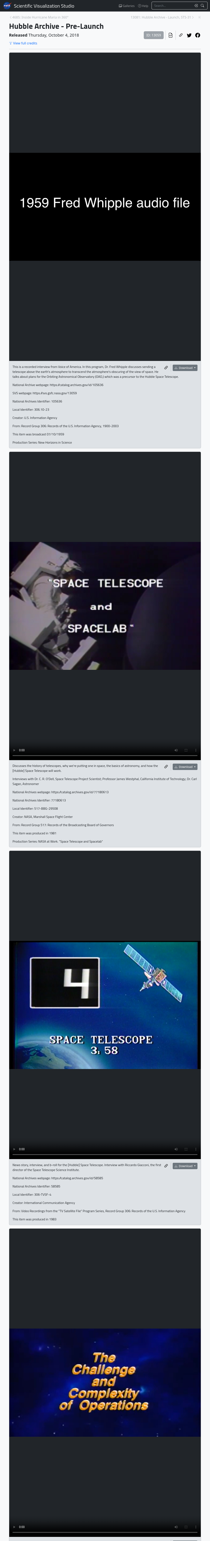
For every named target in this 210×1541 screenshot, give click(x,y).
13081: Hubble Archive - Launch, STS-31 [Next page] (161, 17)
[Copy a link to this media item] (166, 367)
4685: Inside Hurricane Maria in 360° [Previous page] (40, 17)
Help (143, 5)
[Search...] (172, 5)
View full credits (23, 43)
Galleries (127, 5)
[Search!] (203, 5)
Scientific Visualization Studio (44, 5)
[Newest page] (199, 17)
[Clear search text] (195, 5)
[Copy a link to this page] (180, 35)
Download (184, 368)
